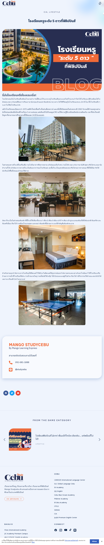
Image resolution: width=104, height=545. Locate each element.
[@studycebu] (10, 370)
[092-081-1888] (10, 362)
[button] (100, 3)
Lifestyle (54, 12)
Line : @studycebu (14, 499)
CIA (46, 12)
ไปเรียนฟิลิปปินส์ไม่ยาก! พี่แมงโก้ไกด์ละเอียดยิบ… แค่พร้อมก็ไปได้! (64, 437)
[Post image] (20, 439)
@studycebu (21, 369)
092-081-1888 (22, 362)
